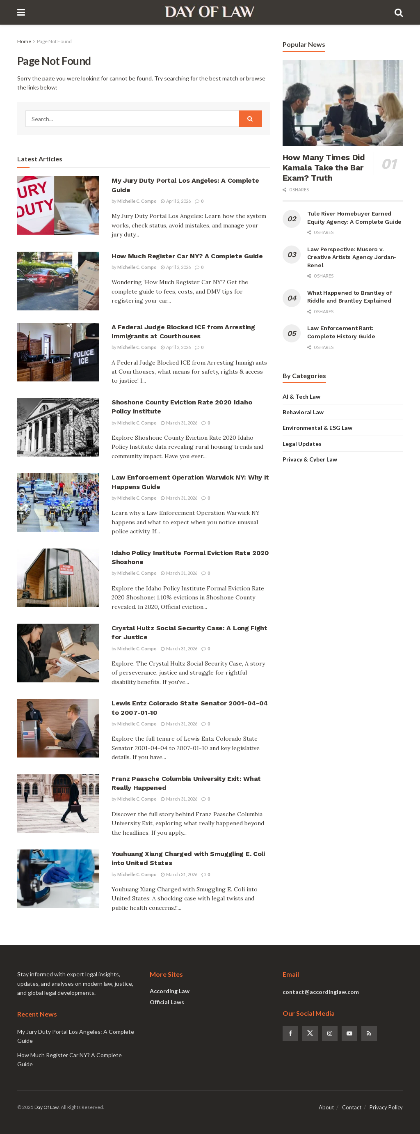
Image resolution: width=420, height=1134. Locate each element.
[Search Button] (250, 118)
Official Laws (167, 1002)
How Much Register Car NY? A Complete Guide (187, 256)
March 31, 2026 (179, 422)
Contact (351, 1107)
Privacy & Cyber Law (310, 459)
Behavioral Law (303, 412)
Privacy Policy (386, 1107)
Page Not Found (54, 41)
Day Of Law (46, 1107)
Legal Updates (302, 443)
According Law (169, 990)
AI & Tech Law (301, 396)
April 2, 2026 (176, 201)
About (326, 1107)
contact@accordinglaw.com (321, 991)
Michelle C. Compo (137, 201)
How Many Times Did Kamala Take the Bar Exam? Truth (324, 167)
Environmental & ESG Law (317, 427)
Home (24, 41)
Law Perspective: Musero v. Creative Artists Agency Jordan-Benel (352, 257)
